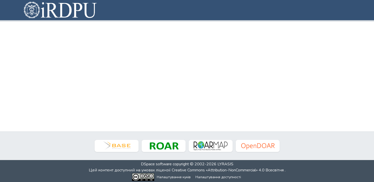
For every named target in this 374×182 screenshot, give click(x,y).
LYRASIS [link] (225, 164)
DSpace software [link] (156, 164)
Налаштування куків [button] (174, 177)
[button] (60, 10)
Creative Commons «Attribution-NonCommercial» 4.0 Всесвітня (228, 170)
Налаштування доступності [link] (218, 177)
